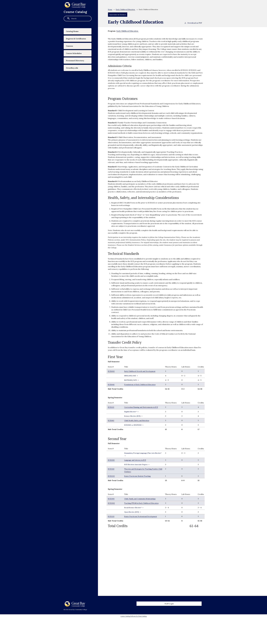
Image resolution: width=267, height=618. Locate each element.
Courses (71, 52)
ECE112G (111, 407)
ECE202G (112, 478)
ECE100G (111, 371)
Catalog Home (73, 32)
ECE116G (111, 423)
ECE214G (111, 471)
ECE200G (112, 505)
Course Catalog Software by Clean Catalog (133, 616)
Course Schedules (75, 61)
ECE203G (112, 462)
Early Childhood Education (125, 9)
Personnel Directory (77, 70)
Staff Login (169, 604)
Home (110, 9)
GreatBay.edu (73, 78)
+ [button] (131, 376)
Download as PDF (193, 23)
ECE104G (111, 384)
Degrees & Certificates (72, 42)
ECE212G (111, 519)
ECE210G (111, 501)
